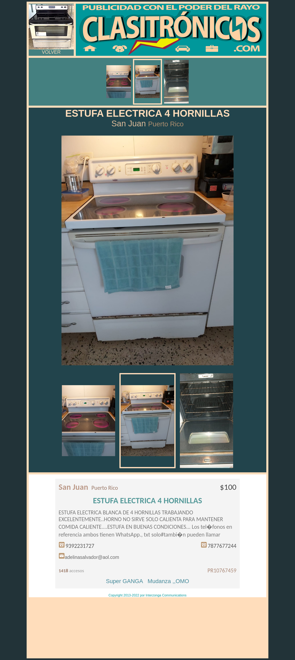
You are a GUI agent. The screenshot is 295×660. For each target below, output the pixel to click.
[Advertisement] (147, 627)
